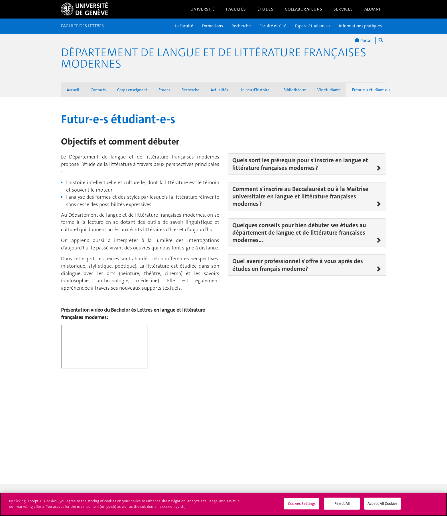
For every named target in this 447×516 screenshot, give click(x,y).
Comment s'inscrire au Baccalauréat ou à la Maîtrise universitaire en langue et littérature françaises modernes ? (300, 196)
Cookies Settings (302, 503)
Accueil (73, 89)
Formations (212, 26)
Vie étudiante (329, 89)
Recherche (241, 26)
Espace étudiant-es (312, 26)
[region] (223, 504)
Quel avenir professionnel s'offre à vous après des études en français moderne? (297, 265)
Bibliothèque (294, 89)
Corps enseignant (132, 89)
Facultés (236, 9)
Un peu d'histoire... (255, 89)
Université (202, 9)
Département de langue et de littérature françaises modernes (213, 58)
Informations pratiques (360, 26)
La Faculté (184, 26)
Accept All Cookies (382, 503)
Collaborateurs (303, 9)
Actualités (219, 89)
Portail (364, 40)
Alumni (372, 9)
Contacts (98, 89)
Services (343, 9)
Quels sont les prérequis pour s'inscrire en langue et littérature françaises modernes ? (300, 164)
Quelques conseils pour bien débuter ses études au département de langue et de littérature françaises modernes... (299, 233)
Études (265, 9)
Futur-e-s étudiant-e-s (371, 89)
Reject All (342, 503)
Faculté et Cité (273, 26)
